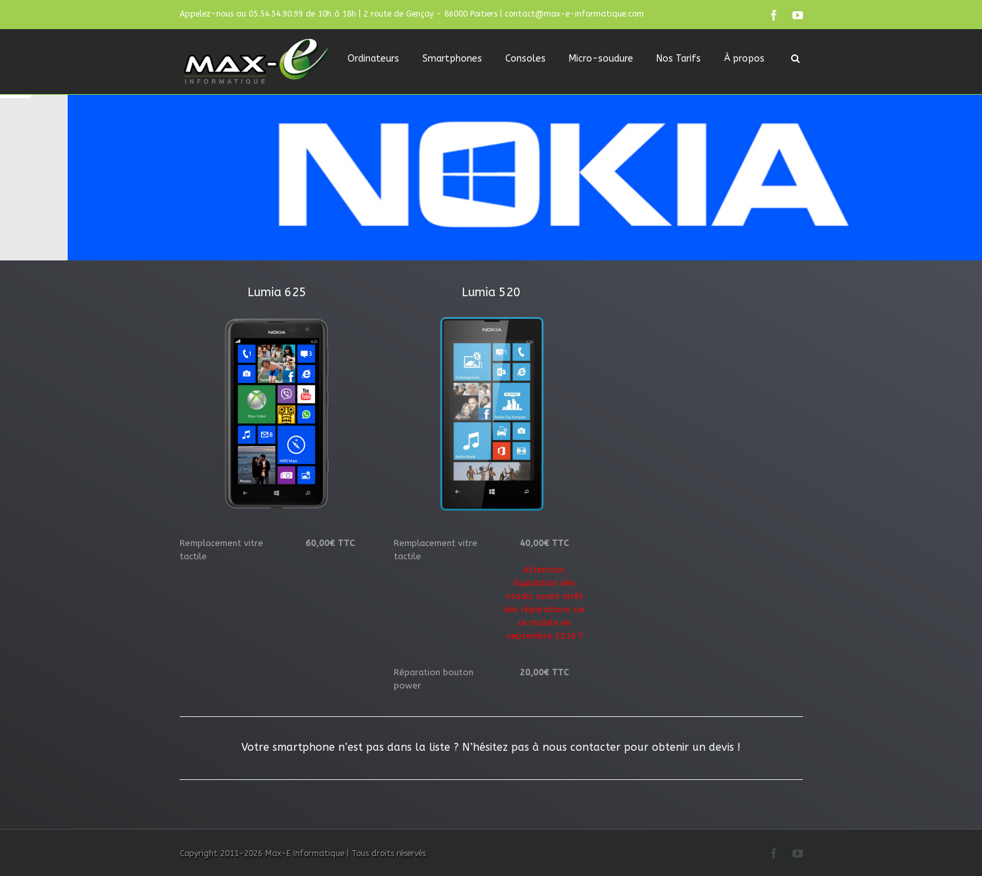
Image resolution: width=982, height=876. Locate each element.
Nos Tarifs (678, 58)
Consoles (525, 58)
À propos (744, 58)
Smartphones (452, 58)
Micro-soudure (601, 58)
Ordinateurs (373, 58)
